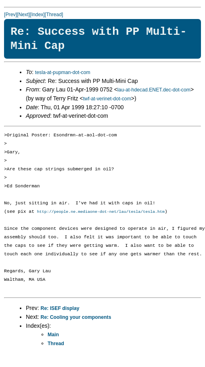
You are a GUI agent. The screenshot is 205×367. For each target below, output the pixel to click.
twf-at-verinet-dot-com (107, 99)
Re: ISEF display (60, 309)
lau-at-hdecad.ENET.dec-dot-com (153, 90)
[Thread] (54, 14)
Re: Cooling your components (76, 317)
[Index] (37, 14)
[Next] (23, 14)
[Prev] (10, 14)
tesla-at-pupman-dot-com (62, 72)
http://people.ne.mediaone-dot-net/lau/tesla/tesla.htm (101, 212)
